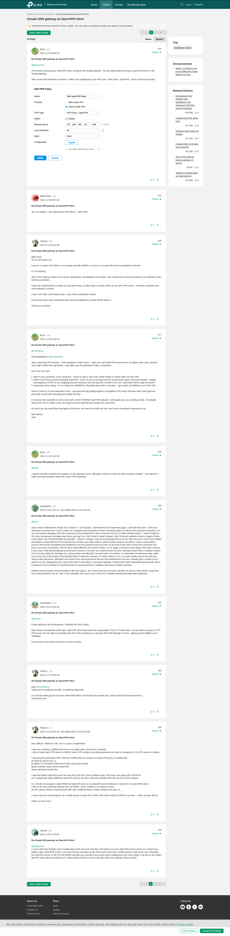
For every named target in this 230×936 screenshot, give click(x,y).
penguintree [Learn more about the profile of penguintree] (45, 506)
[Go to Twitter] (194, 907)
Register (199, 5)
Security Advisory (61, 913)
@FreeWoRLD (43, 687)
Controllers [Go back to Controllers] (49, 14)
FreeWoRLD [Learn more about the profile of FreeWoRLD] (46, 603)
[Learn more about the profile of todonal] (35, 832)
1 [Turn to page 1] (146, 32)
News (55, 905)
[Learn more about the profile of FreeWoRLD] (35, 605)
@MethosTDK (37, 65)
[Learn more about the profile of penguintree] (35, 508)
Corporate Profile (35, 905)
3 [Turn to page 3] (155, 32)
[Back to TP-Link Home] (34, 4)
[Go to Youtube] (182, 907)
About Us (32, 901)
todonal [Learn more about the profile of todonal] (43, 830)
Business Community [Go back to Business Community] (35, 14)
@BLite (34, 468)
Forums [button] (106, 4)
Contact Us (32, 909)
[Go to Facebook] (188, 907)
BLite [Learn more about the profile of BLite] (42, 49)
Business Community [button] (57, 4)
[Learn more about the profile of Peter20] (35, 243)
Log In (189, 5)
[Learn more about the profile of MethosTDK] (35, 198)
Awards (56, 909)
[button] (94, 4)
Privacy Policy (33, 913)
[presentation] (35, 51)
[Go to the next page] (164, 32)
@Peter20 (38, 351)
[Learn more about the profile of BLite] (35, 51)
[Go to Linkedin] (200, 907)
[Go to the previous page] (142, 32)
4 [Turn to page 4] (160, 32)
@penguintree (55, 357)
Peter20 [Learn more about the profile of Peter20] (43, 241)
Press (56, 901)
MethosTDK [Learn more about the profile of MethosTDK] (45, 196)
